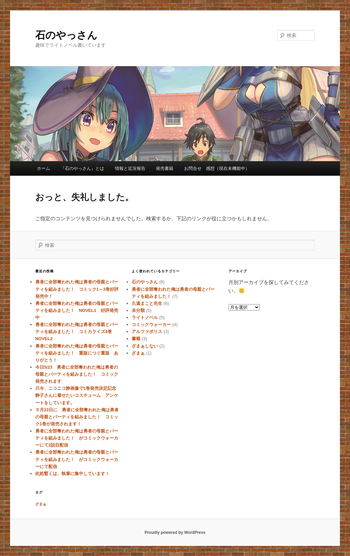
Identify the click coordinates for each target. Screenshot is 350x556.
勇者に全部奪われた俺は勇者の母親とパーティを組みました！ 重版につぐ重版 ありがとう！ (76, 353)
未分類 (138, 310)
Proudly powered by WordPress (174, 532)
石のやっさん (66, 35)
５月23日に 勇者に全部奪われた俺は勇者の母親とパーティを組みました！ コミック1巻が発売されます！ (77, 416)
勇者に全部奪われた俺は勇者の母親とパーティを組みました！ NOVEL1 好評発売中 (76, 310)
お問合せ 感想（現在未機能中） (217, 168)
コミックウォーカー (151, 324)
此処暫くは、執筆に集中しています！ (72, 473)
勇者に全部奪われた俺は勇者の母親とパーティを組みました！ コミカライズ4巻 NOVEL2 (76, 331)
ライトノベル (145, 317)
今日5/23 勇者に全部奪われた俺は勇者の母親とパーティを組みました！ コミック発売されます (76, 374)
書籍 (136, 338)
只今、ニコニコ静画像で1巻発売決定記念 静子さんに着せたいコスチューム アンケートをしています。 (78, 395)
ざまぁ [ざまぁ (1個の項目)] (40, 504)
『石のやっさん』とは (82, 168)
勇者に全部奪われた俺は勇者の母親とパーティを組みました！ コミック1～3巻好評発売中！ (77, 288)
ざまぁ (138, 353)
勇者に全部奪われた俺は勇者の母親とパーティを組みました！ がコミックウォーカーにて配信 (76, 459)
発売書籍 (164, 168)
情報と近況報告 (130, 168)
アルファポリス (147, 331)
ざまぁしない (145, 346)
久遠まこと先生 (147, 303)
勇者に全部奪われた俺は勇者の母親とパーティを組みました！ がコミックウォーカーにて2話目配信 (76, 438)
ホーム (43, 168)
